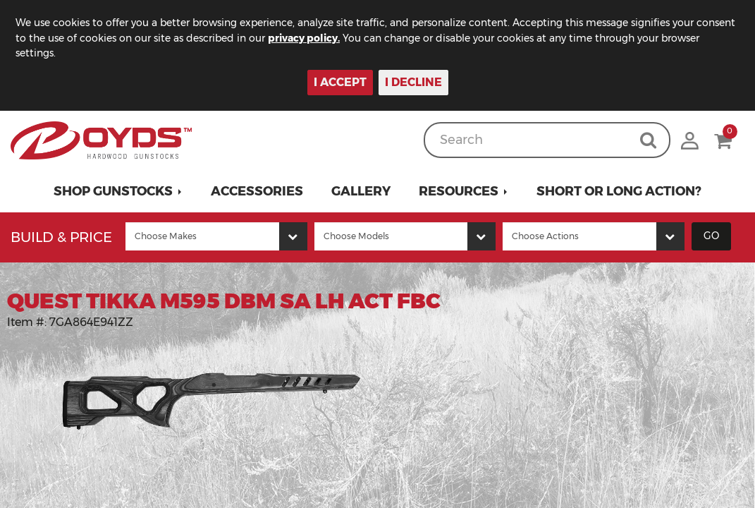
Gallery (361, 191)
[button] (118, 191)
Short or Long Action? (618, 191)
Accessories (257, 191)
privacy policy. (304, 38)
